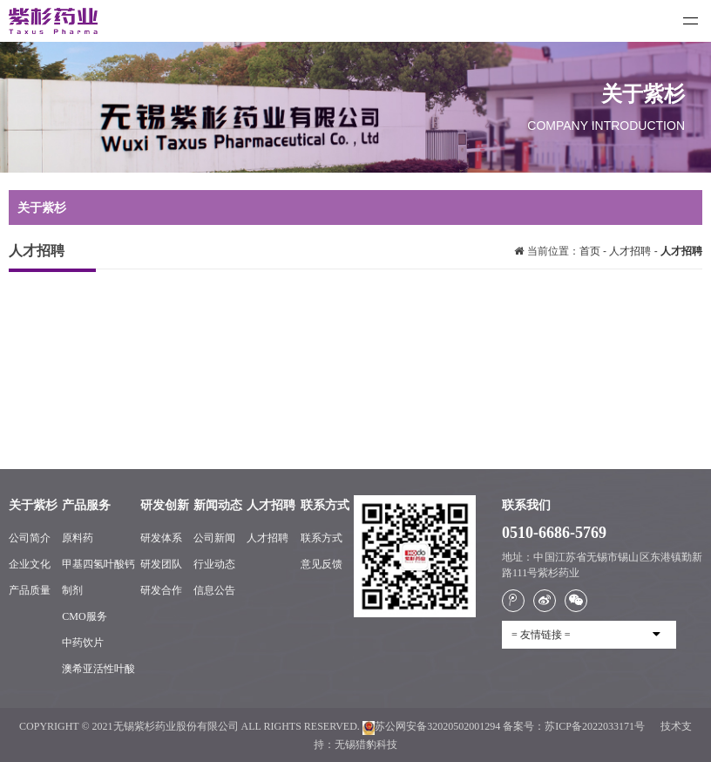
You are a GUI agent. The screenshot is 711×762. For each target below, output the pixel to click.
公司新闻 (214, 538)
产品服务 (86, 505)
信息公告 (214, 590)
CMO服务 (84, 616)
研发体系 (161, 538)
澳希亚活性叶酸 (98, 669)
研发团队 (161, 564)
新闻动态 (217, 505)
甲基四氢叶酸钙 (98, 564)
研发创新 (164, 505)
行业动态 (214, 564)
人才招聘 (630, 251)
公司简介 (30, 538)
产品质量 (30, 590)
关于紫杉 (33, 505)
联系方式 (325, 505)
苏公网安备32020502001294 (431, 726)
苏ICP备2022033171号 (596, 726)
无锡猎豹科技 (366, 744)
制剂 (72, 590)
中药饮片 (83, 642)
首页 (591, 251)
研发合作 (161, 590)
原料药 (77, 538)
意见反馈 (321, 564)
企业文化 (30, 564)
